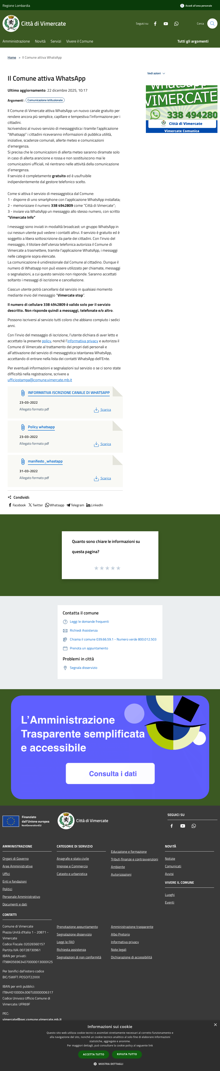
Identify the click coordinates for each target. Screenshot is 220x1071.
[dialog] (110, 1045)
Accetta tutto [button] (93, 1054)
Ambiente (118, 866)
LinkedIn (94, 505)
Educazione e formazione (129, 851)
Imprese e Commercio (72, 866)
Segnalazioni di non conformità (79, 957)
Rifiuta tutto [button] (127, 1054)
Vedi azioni (156, 73)
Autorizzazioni (121, 874)
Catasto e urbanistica (72, 873)
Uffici (6, 873)
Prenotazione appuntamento (77, 926)
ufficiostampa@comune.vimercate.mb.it (40, 380)
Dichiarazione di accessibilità (131, 957)
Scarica (102, 409)
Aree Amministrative (18, 866)
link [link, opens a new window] (150, 1045)
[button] (110, 1064)
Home (12, 57)
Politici (7, 889)
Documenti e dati (15, 904)
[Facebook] (153, 23)
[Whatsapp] (174, 23)
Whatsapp (54, 505)
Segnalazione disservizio (74, 934)
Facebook (17, 505)
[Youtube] (164, 23)
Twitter (35, 505)
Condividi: (18, 497)
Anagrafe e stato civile (73, 858)
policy (46, 341)
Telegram (75, 505)
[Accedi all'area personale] (196, 6)
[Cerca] (212, 23)
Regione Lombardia (16, 5)
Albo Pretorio (120, 934)
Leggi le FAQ (66, 941)
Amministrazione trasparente (132, 926)
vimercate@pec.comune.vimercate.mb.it (32, 1019)
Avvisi (169, 873)
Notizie (170, 858)
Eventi (169, 902)
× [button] (215, 1025)
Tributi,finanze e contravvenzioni (134, 859)
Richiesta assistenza (71, 949)
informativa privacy (82, 341)
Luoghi (170, 894)
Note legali (118, 949)
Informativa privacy (125, 941)
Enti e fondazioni (15, 881)
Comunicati (173, 866)
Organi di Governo (16, 858)
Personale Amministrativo (21, 896)
